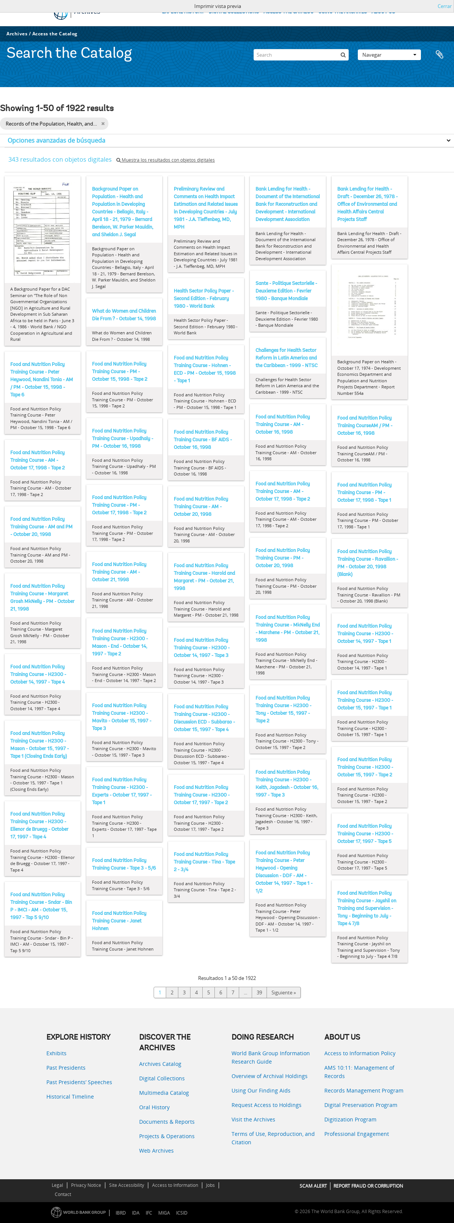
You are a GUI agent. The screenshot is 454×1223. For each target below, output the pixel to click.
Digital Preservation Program (360, 1104)
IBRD (121, 1213)
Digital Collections (162, 1078)
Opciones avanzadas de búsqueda (56, 140)
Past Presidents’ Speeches (79, 1082)
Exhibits (56, 1053)
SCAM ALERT (313, 1186)
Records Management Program (363, 1090)
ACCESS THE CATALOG (289, 12)
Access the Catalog (55, 33)
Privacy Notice (86, 1185)
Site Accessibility (126, 1185)
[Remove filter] (103, 123)
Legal (57, 1185)
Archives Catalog (160, 1063)
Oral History (154, 1107)
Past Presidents (66, 1067)
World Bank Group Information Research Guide (271, 1057)
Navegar (389, 54)
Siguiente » (283, 992)
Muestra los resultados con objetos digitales (165, 160)
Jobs (210, 1185)
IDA (136, 1213)
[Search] (301, 54)
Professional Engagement (356, 1133)
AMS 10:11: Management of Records (359, 1072)
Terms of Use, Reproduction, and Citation (273, 1138)
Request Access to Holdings (267, 1104)
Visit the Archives (253, 1119)
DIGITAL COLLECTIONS (234, 12)
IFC (149, 1213)
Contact (63, 1194)
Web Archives (156, 1150)
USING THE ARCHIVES (342, 12)
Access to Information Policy (359, 1053)
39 (259, 992)
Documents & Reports (167, 1121)
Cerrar (445, 6)
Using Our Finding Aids (261, 1090)
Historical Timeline (70, 1096)
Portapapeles (439, 54)
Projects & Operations (167, 1136)
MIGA (164, 1213)
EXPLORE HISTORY (183, 12)
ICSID (181, 1213)
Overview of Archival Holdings (270, 1076)
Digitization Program (350, 1119)
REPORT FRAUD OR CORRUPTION (368, 1186)
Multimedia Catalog (164, 1092)
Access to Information (175, 1185)
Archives (16, 33)
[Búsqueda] (343, 54)
